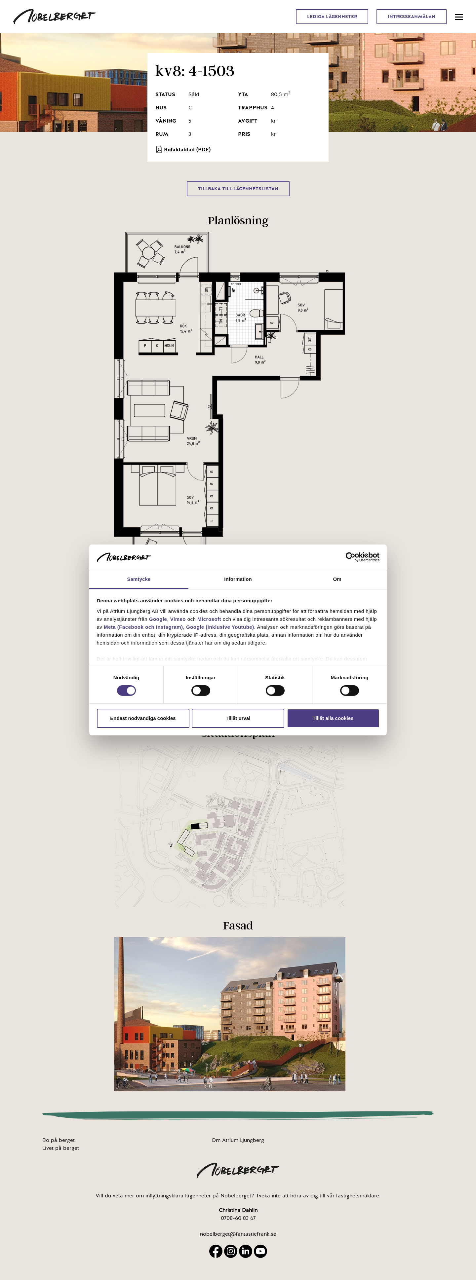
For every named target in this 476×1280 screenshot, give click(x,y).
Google (158, 619)
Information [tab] (238, 579)
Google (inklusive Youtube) (220, 627)
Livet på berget (60, 1148)
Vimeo (178, 619)
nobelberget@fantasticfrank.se (238, 1234)
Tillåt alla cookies (333, 718)
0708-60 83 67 (238, 1218)
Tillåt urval (238, 718)
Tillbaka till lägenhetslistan (238, 189)
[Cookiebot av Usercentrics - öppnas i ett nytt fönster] (350, 557)
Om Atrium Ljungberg (238, 1140)
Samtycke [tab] (139, 579)
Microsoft (209, 619)
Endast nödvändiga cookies (143, 718)
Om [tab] (337, 579)
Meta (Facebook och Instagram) (143, 627)
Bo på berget (58, 1140)
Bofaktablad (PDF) (183, 149)
